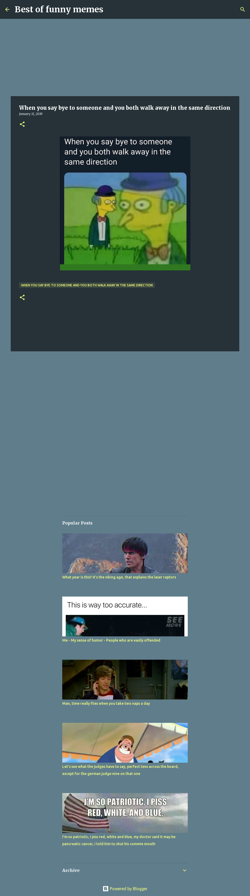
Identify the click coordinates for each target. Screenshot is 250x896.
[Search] (243, 9)
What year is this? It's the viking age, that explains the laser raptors (119, 577)
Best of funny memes (59, 9)
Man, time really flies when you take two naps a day (106, 703)
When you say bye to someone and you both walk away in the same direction (87, 285)
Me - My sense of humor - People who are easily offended (111, 640)
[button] (22, 124)
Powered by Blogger (125, 888)
